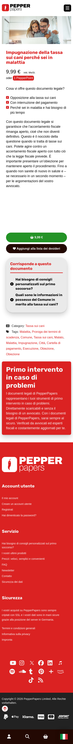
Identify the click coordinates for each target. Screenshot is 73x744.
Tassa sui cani (35, 326)
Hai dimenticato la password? (19, 515)
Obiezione (47, 348)
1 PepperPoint (23, 78)
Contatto (7, 576)
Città (42, 343)
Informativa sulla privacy (16, 634)
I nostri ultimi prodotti (14, 553)
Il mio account (10, 498)
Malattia (25, 331)
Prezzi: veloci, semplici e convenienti (23, 558)
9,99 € (39, 237)
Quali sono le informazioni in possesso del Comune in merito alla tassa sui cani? (38, 299)
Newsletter (8, 570)
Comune (26, 337)
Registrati (7, 509)
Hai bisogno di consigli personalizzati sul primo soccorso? (35, 284)
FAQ (4, 564)
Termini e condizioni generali (18, 628)
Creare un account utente (17, 503)
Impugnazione (27, 343)
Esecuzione (30, 348)
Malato (58, 337)
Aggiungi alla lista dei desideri (36, 248)
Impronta (7, 639)
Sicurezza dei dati (12, 581)
